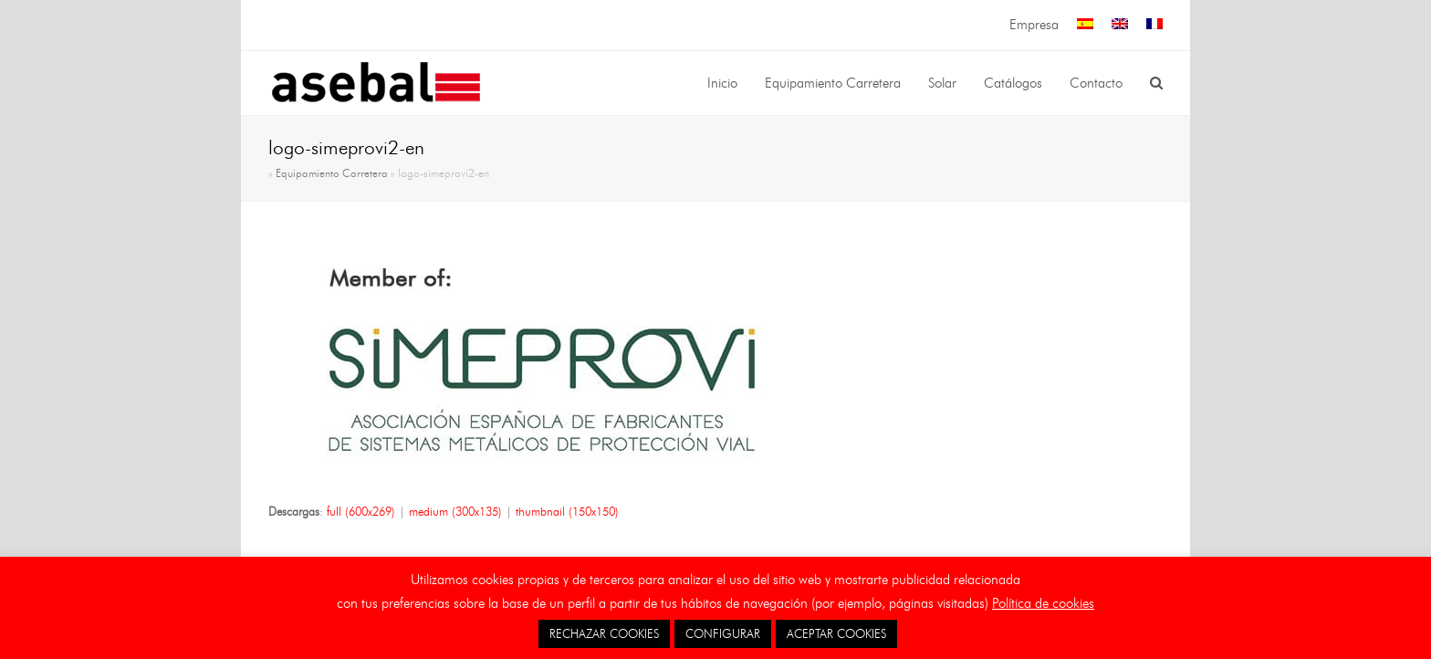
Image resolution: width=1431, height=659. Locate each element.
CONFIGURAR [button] (722, 633)
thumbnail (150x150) (567, 511)
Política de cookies (1043, 603)
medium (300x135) (455, 511)
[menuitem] (1085, 25)
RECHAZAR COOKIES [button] (604, 633)
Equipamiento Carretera (332, 173)
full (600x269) (361, 511)
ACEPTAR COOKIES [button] (836, 633)
